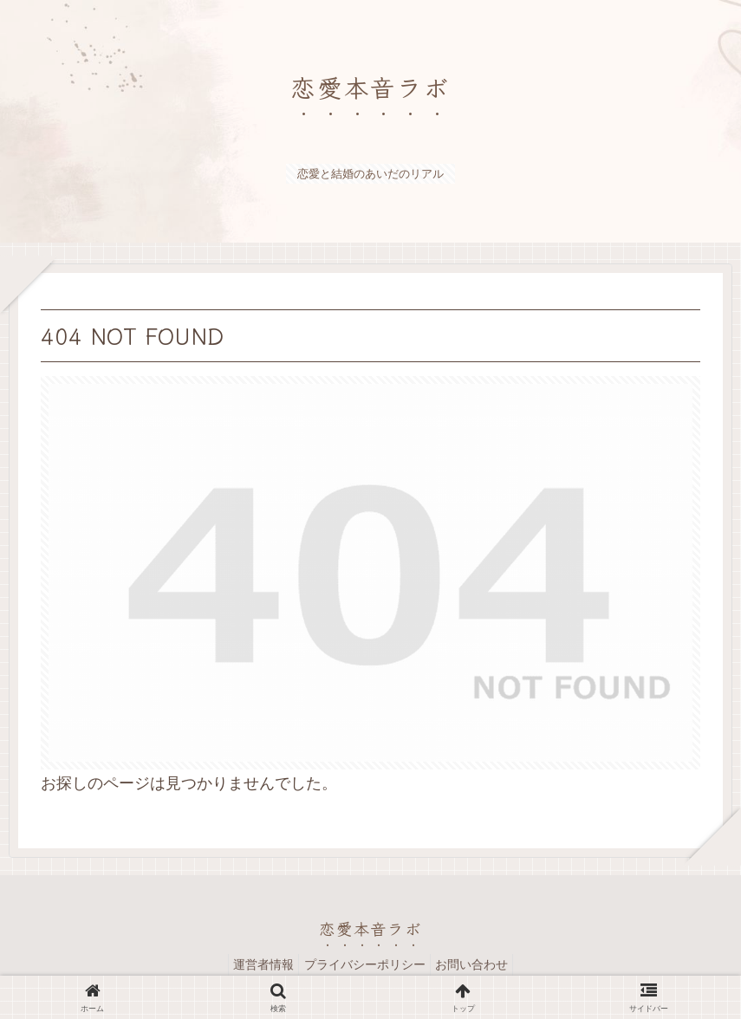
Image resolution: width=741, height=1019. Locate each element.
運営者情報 (255, 964)
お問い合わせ (480, 964)
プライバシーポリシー (365, 964)
